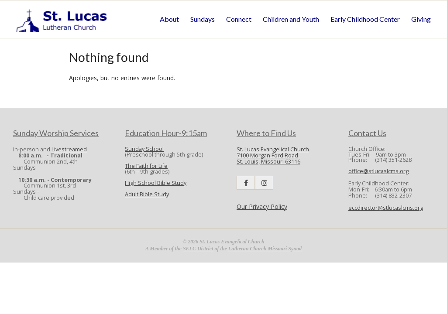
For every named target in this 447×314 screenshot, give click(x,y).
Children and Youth (291, 19)
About (169, 19)
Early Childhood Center (365, 19)
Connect (238, 19)
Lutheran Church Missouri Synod (265, 249)
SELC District (198, 249)
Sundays (202, 19)
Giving (421, 19)
